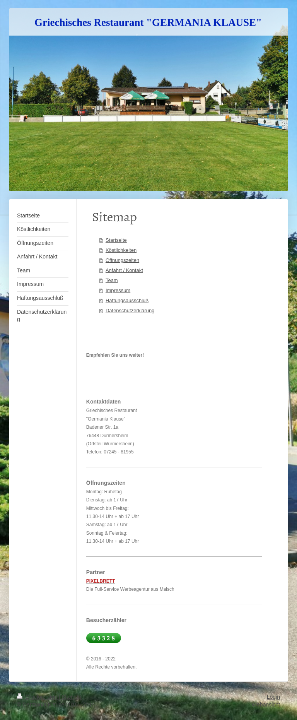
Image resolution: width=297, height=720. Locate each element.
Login (273, 697)
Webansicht (266, 704)
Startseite (116, 240)
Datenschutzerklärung (130, 310)
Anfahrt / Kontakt (124, 270)
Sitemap (71, 697)
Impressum (118, 290)
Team (112, 280)
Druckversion (37, 697)
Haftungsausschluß (127, 300)
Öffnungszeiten (122, 260)
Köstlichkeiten (121, 250)
